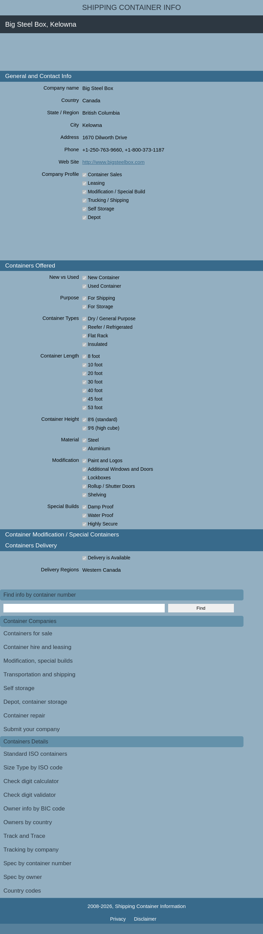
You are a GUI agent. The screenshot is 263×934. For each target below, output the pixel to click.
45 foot (95, 399)
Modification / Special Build (116, 191)
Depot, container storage (35, 702)
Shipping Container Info (131, 7)
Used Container (104, 286)
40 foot (95, 390)
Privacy (118, 919)
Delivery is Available (109, 557)
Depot (94, 217)
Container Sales (105, 174)
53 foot (95, 407)
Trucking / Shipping (108, 200)
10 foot (95, 364)
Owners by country (27, 822)
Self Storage (101, 208)
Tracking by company (31, 849)
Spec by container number (37, 863)
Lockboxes (99, 477)
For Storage (100, 306)
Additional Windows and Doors (120, 469)
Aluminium (99, 448)
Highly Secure (102, 524)
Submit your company (31, 729)
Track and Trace (24, 836)
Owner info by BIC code (34, 808)
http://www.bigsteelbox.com (113, 162)
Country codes (22, 890)
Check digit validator (29, 795)
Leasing (96, 183)
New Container (104, 277)
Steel (93, 440)
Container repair (24, 715)
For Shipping (101, 298)
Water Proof (100, 515)
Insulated (97, 344)
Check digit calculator (31, 781)
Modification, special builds (38, 661)
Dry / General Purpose (111, 318)
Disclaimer (145, 919)
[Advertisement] (124, 52)
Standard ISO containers (35, 754)
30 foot (95, 382)
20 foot (95, 373)
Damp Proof (100, 506)
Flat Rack (98, 335)
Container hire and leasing (37, 647)
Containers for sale (27, 633)
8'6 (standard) (102, 419)
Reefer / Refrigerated (110, 327)
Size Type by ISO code (33, 767)
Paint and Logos (105, 460)
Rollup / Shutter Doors (111, 486)
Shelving (97, 494)
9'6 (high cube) (103, 428)
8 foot (94, 356)
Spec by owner (22, 877)
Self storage (19, 688)
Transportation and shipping (39, 674)
